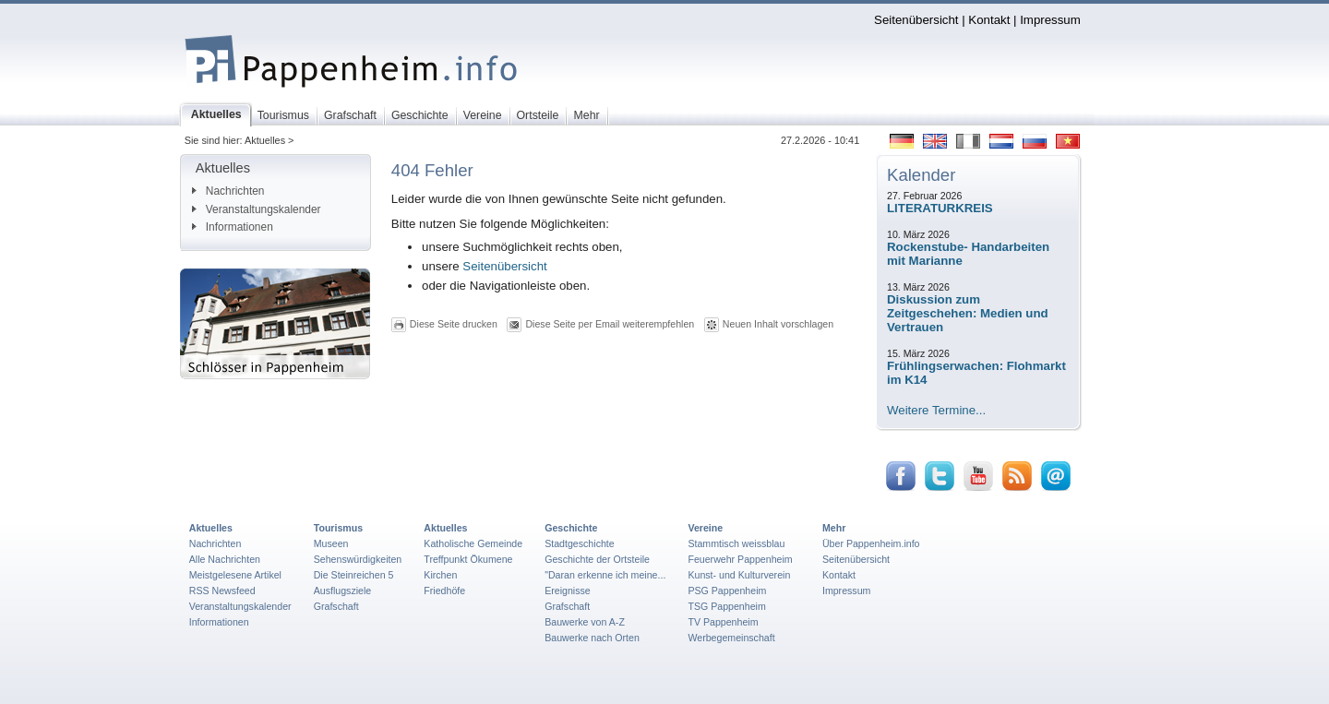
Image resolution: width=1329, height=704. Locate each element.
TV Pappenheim (723, 621)
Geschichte (571, 527)
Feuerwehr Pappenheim (740, 559)
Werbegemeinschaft (731, 637)
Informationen (232, 227)
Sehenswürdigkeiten (358, 559)
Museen (331, 543)
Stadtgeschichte (580, 543)
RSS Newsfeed (222, 590)
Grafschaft (336, 606)
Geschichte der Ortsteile (597, 559)
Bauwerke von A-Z (585, 621)
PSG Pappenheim (727, 590)
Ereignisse (568, 590)
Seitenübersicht (916, 20)
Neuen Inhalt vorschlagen (778, 323)
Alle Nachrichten (224, 559)
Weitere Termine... (936, 410)
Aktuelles (211, 527)
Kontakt (989, 20)
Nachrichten (228, 191)
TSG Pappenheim (726, 606)
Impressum (1050, 20)
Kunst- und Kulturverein (739, 574)
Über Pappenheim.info (871, 543)
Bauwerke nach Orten (592, 637)
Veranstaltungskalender (256, 209)
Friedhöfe (444, 590)
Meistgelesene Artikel (235, 574)
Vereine (705, 527)
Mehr (833, 527)
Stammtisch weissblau (736, 543)
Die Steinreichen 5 (354, 574)
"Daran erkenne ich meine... (605, 574)
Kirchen (440, 574)
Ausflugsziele (343, 590)
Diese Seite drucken (453, 323)
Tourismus (338, 527)
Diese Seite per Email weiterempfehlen (609, 323)
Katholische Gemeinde (473, 543)
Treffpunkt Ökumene (468, 559)
